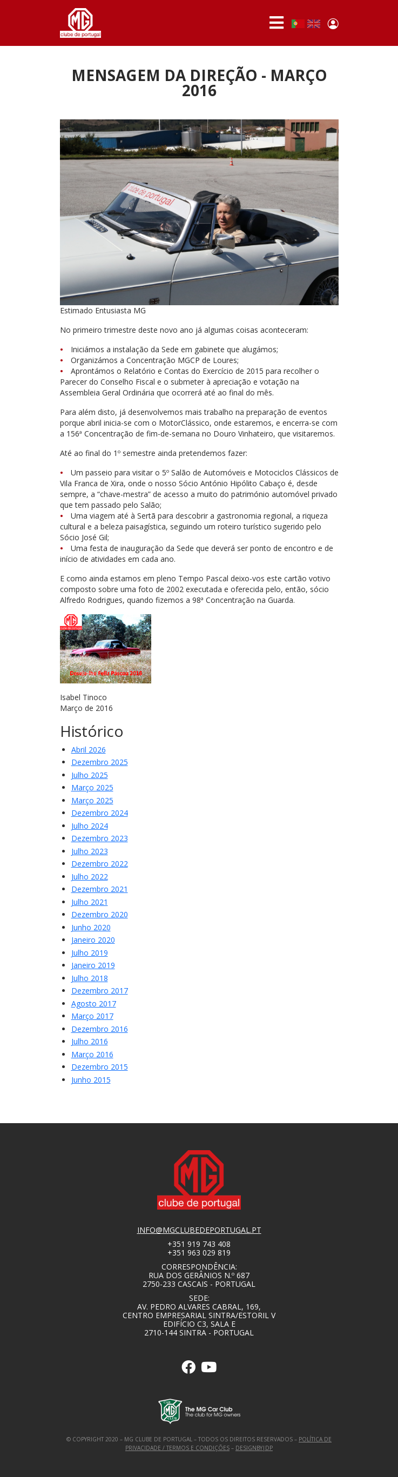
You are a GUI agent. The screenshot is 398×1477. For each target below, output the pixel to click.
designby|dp (254, 1448)
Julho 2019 (89, 953)
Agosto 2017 (93, 1003)
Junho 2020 (91, 927)
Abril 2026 (88, 749)
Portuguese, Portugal (298, 23)
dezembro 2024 (99, 813)
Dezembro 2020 (99, 914)
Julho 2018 (89, 978)
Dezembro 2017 (99, 990)
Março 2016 (92, 1054)
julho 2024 (89, 826)
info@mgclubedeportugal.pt (199, 1230)
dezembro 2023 (99, 838)
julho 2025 (89, 775)
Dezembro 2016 (99, 1029)
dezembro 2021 (99, 889)
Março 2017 (92, 1016)
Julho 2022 (89, 876)
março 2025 (92, 787)
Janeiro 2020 (93, 940)
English (313, 23)
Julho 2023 (89, 851)
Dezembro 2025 (99, 762)
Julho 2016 (89, 1041)
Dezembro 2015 (99, 1067)
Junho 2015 (91, 1080)
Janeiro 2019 (93, 965)
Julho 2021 (89, 902)
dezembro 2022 (99, 863)
